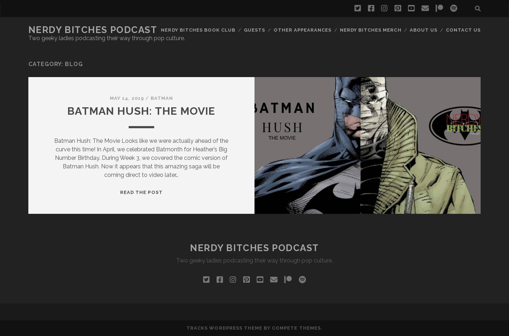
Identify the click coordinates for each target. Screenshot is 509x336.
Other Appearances (303, 30)
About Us (423, 30)
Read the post (141, 192)
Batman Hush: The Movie (141, 111)
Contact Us (463, 30)
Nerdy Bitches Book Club (198, 30)
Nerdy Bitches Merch (371, 30)
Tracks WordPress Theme (224, 328)
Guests (254, 30)
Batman (162, 98)
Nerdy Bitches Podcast (92, 30)
